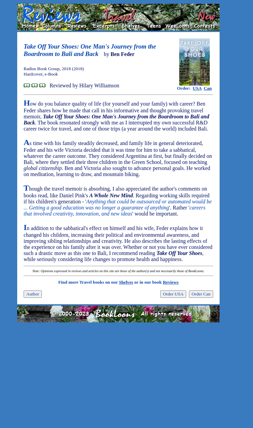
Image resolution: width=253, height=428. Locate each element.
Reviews (171, 282)
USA (197, 88)
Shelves (126, 282)
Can (208, 88)
